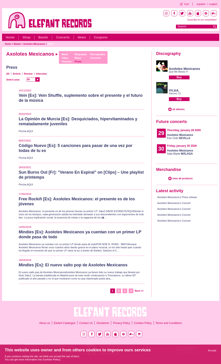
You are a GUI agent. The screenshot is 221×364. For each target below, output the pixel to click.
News (82, 37)
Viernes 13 (175, 93)
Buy (179, 77)
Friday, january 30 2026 (182, 145)
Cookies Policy (143, 323)
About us (44, 323)
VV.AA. (174, 90)
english (213, 4)
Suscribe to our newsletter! (202, 19)
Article (17, 73)
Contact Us (86, 323)
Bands (43, 37)
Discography (97, 54)
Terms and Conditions (169, 323)
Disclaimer (102, 323)
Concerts (63, 37)
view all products (183, 178)
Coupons (101, 37)
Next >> (139, 290)
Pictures (66, 61)
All (8, 73)
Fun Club (180, 136)
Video (65, 58)
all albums (179, 109)
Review (28, 73)
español (201, 4)
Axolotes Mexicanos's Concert (174, 203)
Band (65, 54)
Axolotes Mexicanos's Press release (177, 197)
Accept (212, 350)
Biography (81, 54)
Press (51, 44)
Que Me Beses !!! (178, 71)
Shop (26, 37)
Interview (41, 73)
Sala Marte (180, 152)
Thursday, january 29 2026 (184, 130)
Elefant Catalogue (64, 323)
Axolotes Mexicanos (34, 44)
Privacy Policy (121, 323)
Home (10, 37)
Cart (186, 4)
